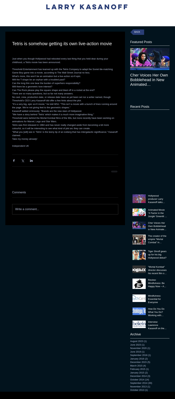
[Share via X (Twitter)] (22, 160)
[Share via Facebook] (14, 160)
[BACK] (137, 32)
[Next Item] (163, 59)
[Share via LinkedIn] (31, 160)
